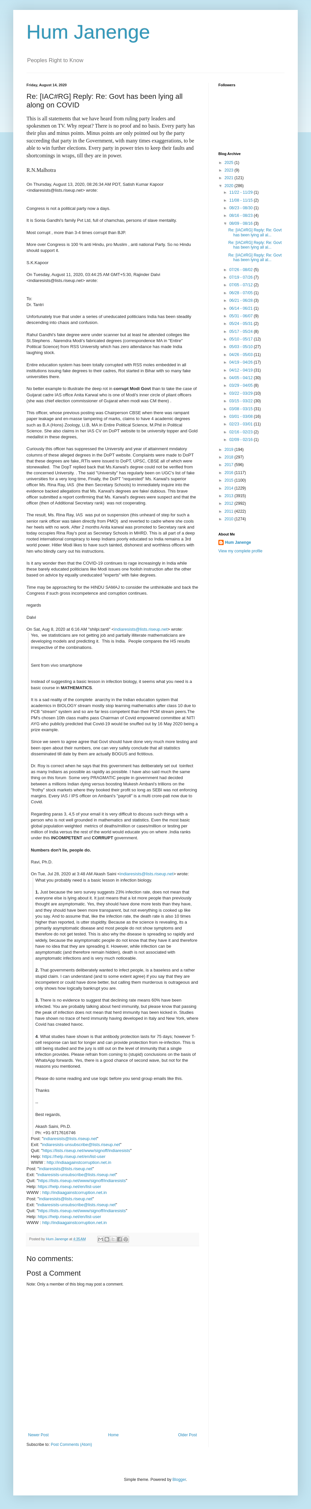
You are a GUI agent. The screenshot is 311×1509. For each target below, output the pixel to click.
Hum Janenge (88, 32)
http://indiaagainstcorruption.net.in (79, 1162)
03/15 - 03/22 (241, 401)
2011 (230, 511)
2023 (230, 170)
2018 (230, 457)
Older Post (187, 1435)
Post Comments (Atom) (71, 1444)
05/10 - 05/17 (241, 339)
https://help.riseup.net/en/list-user (74, 1156)
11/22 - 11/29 (241, 192)
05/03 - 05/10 (241, 346)
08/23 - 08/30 (241, 208)
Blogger (179, 1479)
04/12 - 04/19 (241, 370)
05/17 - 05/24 (241, 331)
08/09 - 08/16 (241, 223)
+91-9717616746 (59, 1132)
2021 (230, 178)
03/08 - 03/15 (241, 409)
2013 (230, 496)
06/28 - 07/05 (241, 293)
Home (113, 1435)
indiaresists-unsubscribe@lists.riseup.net (81, 1144)
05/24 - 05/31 (241, 323)
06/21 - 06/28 (241, 300)
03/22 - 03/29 (241, 393)
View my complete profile (240, 551)
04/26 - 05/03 (241, 354)
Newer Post (38, 1435)
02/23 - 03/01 (241, 424)
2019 (230, 449)
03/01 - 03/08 (241, 416)
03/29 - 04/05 (241, 385)
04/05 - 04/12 (241, 378)
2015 (230, 480)
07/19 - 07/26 (241, 277)
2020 (230, 185)
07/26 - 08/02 (241, 269)
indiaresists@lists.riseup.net (140, 629)
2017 (230, 464)
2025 (230, 162)
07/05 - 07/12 (241, 285)
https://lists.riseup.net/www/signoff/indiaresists (86, 1150)
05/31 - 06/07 (241, 316)
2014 (230, 488)
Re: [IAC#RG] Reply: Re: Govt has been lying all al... (255, 232)
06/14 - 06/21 (241, 308)
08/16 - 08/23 (241, 215)
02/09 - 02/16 (241, 439)
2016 (230, 472)
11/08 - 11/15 (241, 200)
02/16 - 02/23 (241, 432)
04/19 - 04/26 (241, 362)
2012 (230, 503)
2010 (230, 519)
